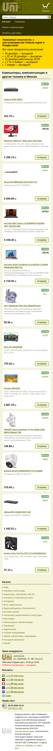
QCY (45, 294)
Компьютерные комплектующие (18, 622)
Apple (6, 587)
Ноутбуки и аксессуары (14, 591)
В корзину (41, 116)
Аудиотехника (10, 629)
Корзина (46, 11)
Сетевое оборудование (14, 633)
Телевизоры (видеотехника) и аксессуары (23, 615)
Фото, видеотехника (13, 605)
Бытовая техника (11, 612)
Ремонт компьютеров (12, 27)
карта (39, 659)
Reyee (45, 170)
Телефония (9, 601)
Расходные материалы (14, 640)
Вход (17, 748)
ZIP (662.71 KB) (15, 708)
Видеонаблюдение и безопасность (19, 608)
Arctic (45, 541)
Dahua (45, 459)
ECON (45, 335)
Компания (20, 21)
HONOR (45, 418)
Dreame (45, 376)
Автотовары (9, 619)
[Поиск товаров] (26, 17)
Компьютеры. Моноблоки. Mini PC (19, 594)
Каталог (6, 21)
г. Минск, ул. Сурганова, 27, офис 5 (28, 745)
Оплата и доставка (11, 33)
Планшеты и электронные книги (18, 598)
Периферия (9, 626)
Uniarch (45, 88)
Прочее (7, 643)
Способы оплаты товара (24, 731)
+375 (14, 675)
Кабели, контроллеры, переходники (20, 636)
